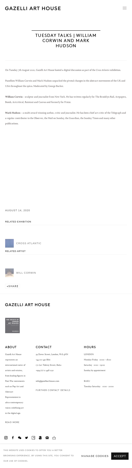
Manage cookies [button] (95, 456)
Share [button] (13, 286)
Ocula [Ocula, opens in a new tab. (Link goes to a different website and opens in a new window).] (54, 438)
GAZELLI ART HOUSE (27, 304)
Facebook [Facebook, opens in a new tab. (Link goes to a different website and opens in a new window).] (12, 438)
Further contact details (53, 390)
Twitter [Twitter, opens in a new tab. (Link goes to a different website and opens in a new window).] (26, 438)
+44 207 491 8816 (43, 359)
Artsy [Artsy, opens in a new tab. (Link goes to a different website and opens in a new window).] (33, 438)
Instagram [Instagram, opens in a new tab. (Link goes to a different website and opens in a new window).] (6, 438)
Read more (12, 422)
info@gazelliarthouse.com (47, 381)
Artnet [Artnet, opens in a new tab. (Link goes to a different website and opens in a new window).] (40, 438)
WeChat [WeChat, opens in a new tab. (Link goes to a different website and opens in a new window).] (19, 438)
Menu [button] (124, 8)
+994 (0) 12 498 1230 (45, 370)
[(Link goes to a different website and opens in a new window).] (12, 332)
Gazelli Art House (48, 8)
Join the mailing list (47, 438)
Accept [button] (120, 456)
